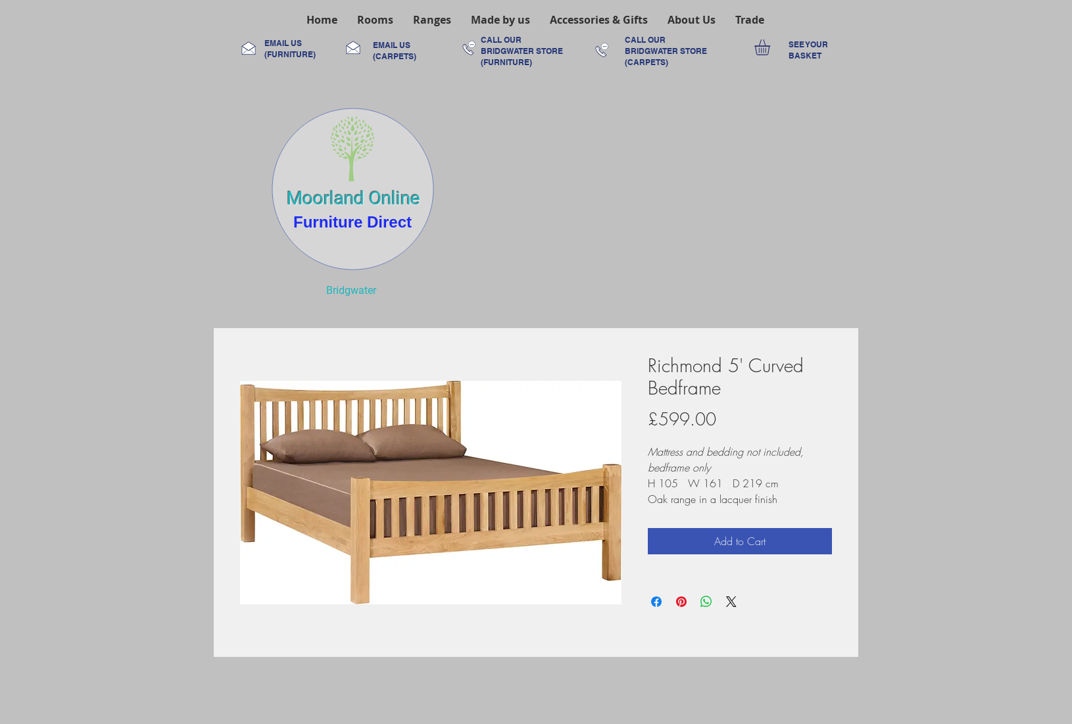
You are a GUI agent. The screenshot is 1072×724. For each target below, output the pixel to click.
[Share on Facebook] (656, 602)
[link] (771, 47)
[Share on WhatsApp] (706, 602)
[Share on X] (731, 602)
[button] (375, 19)
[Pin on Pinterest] (681, 602)
